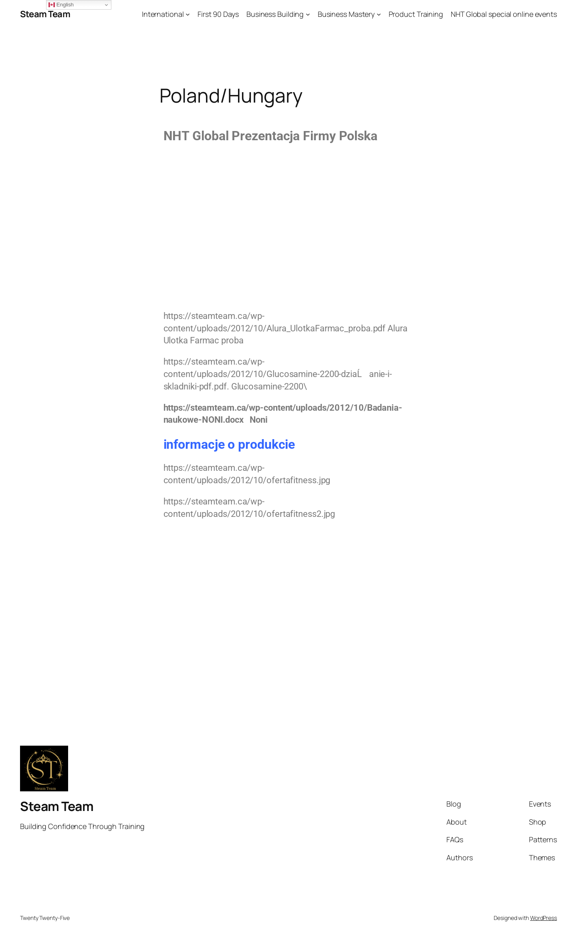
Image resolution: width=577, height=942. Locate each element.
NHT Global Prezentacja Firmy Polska (270, 135)
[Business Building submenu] (308, 14)
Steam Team (45, 14)
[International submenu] (188, 14)
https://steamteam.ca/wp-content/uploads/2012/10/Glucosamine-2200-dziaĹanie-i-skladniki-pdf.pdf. (277, 374)
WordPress (543, 918)
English (61, 5)
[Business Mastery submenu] (379, 14)
